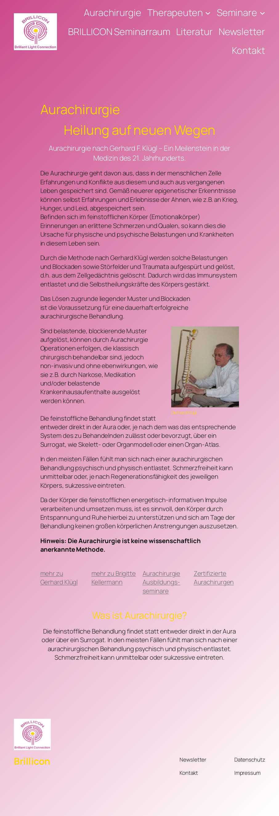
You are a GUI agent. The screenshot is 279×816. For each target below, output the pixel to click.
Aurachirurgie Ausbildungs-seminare (161, 582)
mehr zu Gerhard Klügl (59, 577)
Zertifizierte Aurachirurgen (214, 577)
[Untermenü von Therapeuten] (208, 12)
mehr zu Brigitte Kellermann (113, 577)
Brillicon (32, 761)
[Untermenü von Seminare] (262, 12)
